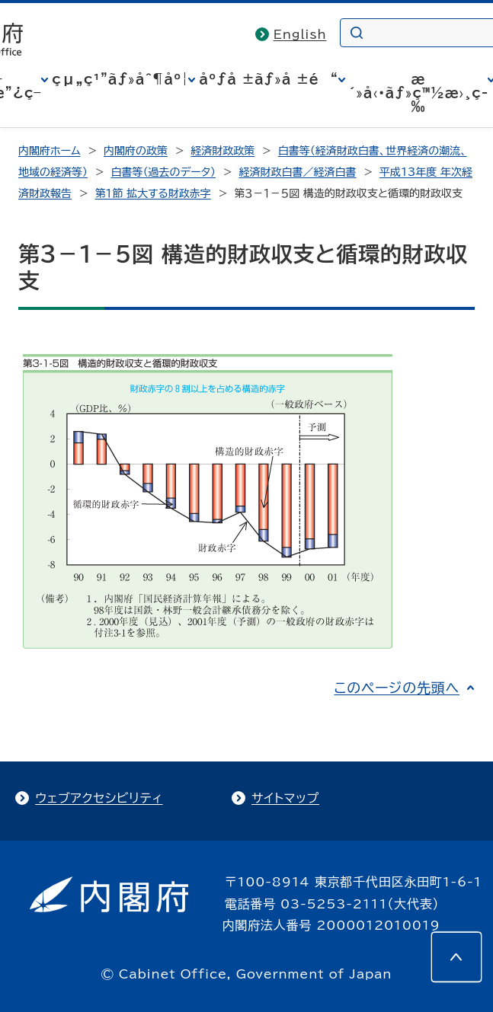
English (300, 34)
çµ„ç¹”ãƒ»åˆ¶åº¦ (120, 79)
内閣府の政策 (136, 150)
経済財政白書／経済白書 (298, 172)
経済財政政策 (222, 150)
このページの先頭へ (396, 687)
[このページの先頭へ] (456, 957)
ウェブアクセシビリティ (98, 798)
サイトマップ (285, 798)
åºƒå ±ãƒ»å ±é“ (268, 79)
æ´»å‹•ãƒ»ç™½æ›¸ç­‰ (418, 92)
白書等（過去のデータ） (163, 172)
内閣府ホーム (49, 150)
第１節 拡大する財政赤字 (152, 193)
